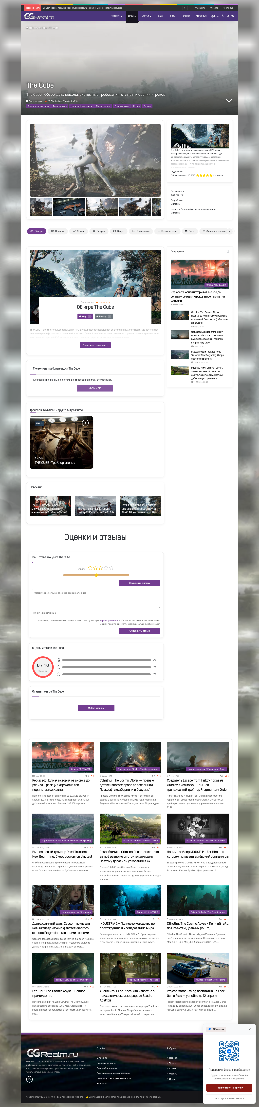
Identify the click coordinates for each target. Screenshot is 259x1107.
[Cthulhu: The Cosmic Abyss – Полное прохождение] (63, 968)
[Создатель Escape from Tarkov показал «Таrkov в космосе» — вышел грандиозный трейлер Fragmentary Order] (180, 334)
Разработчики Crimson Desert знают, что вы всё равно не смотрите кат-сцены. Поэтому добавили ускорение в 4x (129, 857)
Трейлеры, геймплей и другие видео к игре (56, 410)
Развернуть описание (95, 345)
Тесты (172, 16)
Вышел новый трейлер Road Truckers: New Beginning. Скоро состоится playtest (207, 355)
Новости (115, 16)
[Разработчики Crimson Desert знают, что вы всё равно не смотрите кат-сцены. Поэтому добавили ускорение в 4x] (180, 370)
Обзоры (173, 1073)
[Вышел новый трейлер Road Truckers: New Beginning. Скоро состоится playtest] (180, 354)
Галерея (186, 16)
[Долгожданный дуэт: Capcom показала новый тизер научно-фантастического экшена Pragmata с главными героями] (63, 900)
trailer (39, 423)
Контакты (228, 8)
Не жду (103, 316)
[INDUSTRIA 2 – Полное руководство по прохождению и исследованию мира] (130, 900)
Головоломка (60, 106)
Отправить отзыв (140, 630)
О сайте (214, 8)
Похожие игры (167, 231)
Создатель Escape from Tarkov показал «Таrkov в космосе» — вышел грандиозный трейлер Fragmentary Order (98, 7)
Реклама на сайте (106, 1063)
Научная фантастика (81, 106)
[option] (61, 442)
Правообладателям (107, 1068)
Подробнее (177, 171)
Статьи (145, 16)
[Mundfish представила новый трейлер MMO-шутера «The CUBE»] (95, 506)
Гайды (160, 16)
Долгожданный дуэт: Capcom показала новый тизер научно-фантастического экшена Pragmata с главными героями (61, 928)
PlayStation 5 (56, 101)
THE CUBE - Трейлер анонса (55, 463)
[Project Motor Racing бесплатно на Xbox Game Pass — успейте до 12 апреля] (198, 968)
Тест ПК (95, 388)
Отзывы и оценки (214, 231)
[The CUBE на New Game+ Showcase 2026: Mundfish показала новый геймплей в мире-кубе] (50, 506)
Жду (85, 316)
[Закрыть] (249, 1029)
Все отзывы (96, 708)
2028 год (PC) (177, 195)
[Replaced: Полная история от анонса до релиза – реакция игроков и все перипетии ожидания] (200, 274)
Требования (140, 231)
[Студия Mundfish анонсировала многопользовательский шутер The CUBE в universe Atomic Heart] (140, 506)
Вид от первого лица (38, 106)
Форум (201, 16)
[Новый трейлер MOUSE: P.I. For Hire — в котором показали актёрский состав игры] (198, 829)
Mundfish (175, 204)
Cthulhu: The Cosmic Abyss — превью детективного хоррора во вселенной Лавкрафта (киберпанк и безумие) (127, 785)
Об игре (36, 231)
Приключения (103, 106)
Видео (118, 231)
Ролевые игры (121, 106)
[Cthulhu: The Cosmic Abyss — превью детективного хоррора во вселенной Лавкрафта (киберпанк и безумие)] (180, 315)
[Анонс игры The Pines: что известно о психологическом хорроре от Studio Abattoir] (130, 968)
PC (48, 101)
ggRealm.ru (33, 28)
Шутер (136, 106)
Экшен (147, 106)
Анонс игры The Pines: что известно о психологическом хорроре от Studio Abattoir (127, 996)
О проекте (102, 1057)
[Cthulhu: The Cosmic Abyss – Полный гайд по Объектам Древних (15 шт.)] (198, 900)
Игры (130, 16)
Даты (190, 231)
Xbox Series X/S (70, 101)
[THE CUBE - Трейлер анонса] (61, 442)
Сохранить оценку (139, 583)
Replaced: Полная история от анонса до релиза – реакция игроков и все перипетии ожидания (198, 296)
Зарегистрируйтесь (109, 620)
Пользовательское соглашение (113, 1073)
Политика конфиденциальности (114, 1078)
